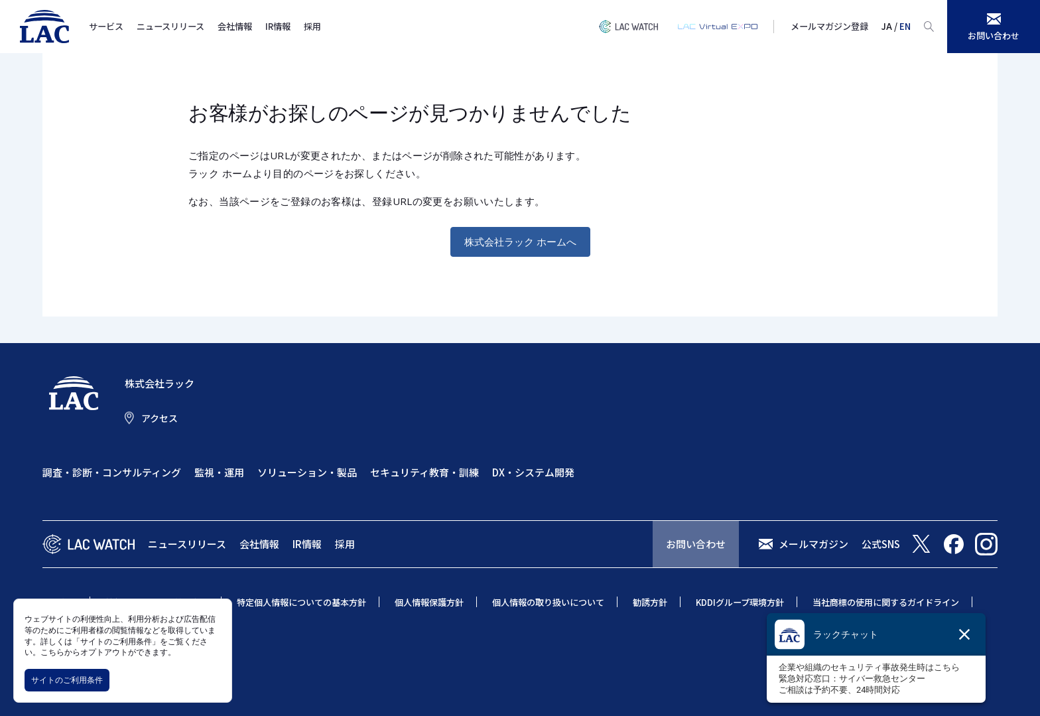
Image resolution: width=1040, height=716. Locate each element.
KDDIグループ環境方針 (740, 602)
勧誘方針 (650, 602)
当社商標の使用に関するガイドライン (885, 602)
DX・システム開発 (533, 472)
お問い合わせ (696, 544)
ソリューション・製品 (307, 472)
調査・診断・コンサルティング (111, 472)
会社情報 (235, 26)
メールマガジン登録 (829, 26)
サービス (106, 26)
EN (905, 26)
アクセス (159, 418)
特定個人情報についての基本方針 (301, 602)
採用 (312, 26)
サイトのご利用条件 (67, 679)
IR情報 (278, 26)
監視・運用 (219, 472)
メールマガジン (813, 544)
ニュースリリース (170, 26)
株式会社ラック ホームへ (520, 241)
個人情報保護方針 (429, 602)
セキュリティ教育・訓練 (424, 472)
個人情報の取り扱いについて (548, 602)
